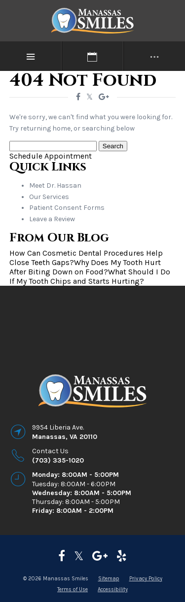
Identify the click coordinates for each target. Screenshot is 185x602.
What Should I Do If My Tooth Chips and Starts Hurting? (89, 276)
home (61, 128)
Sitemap (108, 578)
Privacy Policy (145, 578)
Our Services (49, 197)
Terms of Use (72, 589)
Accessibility (113, 589)
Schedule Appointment (50, 156)
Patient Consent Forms (67, 207)
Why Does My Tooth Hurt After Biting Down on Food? (85, 267)
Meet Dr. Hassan (55, 185)
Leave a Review (52, 219)
